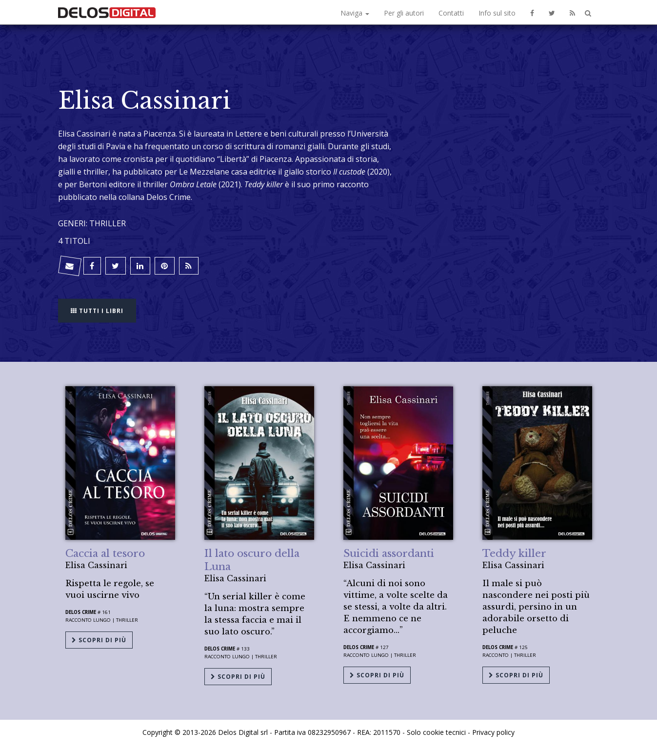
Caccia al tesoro (105, 553)
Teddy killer (514, 553)
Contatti (451, 13)
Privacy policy (493, 731)
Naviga (354, 13)
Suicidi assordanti (388, 553)
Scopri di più (99, 640)
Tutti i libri (97, 309)
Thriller (127, 620)
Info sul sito (497, 13)
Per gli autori (404, 13)
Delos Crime (80, 612)
